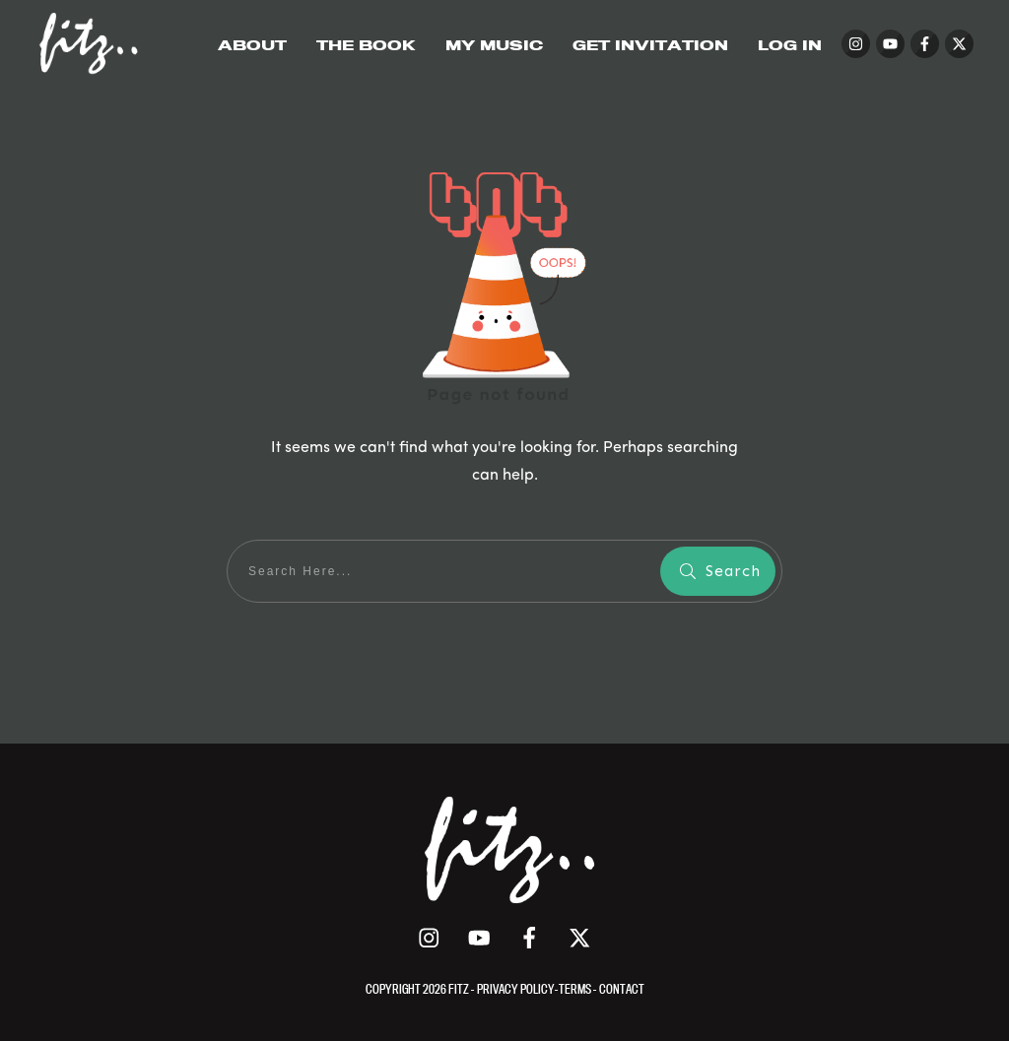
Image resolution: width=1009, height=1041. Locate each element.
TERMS (576, 989)
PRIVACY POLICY (516, 989)
